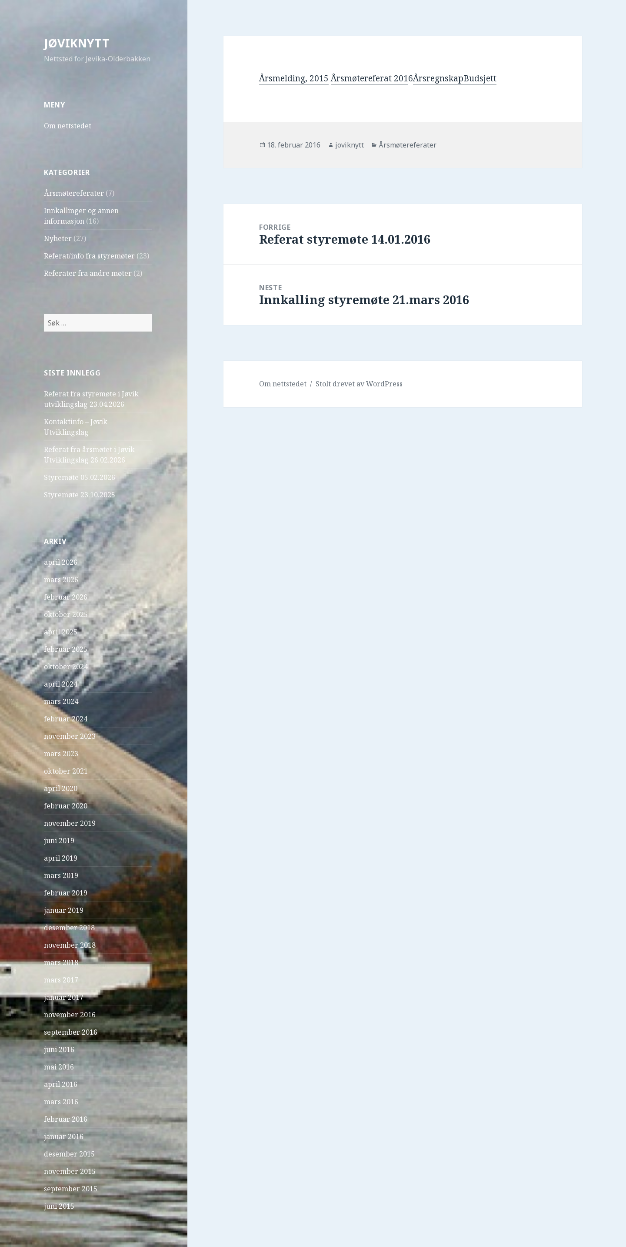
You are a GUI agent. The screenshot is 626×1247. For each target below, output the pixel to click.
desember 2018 (69, 927)
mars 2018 (61, 962)
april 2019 (60, 858)
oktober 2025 (66, 614)
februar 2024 (65, 719)
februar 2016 (65, 1119)
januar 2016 (63, 1136)
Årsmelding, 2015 (294, 78)
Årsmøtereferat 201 (369, 78)
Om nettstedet (67, 126)
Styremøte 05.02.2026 (79, 477)
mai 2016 (59, 1067)
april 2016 (60, 1084)
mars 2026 (61, 579)
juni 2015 (59, 1206)
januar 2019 (63, 910)
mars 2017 (61, 980)
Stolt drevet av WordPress (359, 384)
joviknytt (349, 145)
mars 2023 (61, 753)
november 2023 (70, 736)
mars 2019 (61, 875)
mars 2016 (61, 1101)
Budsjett (479, 78)
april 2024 (60, 684)
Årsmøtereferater (74, 193)
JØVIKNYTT (77, 43)
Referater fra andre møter (88, 273)
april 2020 (60, 788)
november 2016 (70, 1014)
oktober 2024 (66, 666)
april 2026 (60, 562)
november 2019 (70, 823)
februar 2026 (65, 597)
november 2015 (70, 1171)
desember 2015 (69, 1154)
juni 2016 (59, 1049)
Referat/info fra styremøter (89, 256)
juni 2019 (59, 840)
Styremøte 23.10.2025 (79, 494)
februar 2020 (65, 806)
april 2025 (60, 632)
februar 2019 (65, 893)
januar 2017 (63, 997)
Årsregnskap (438, 78)
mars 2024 (61, 701)
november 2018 (70, 945)
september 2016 (70, 1032)
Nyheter (58, 238)
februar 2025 (65, 649)
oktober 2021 (66, 771)
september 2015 (70, 1188)
